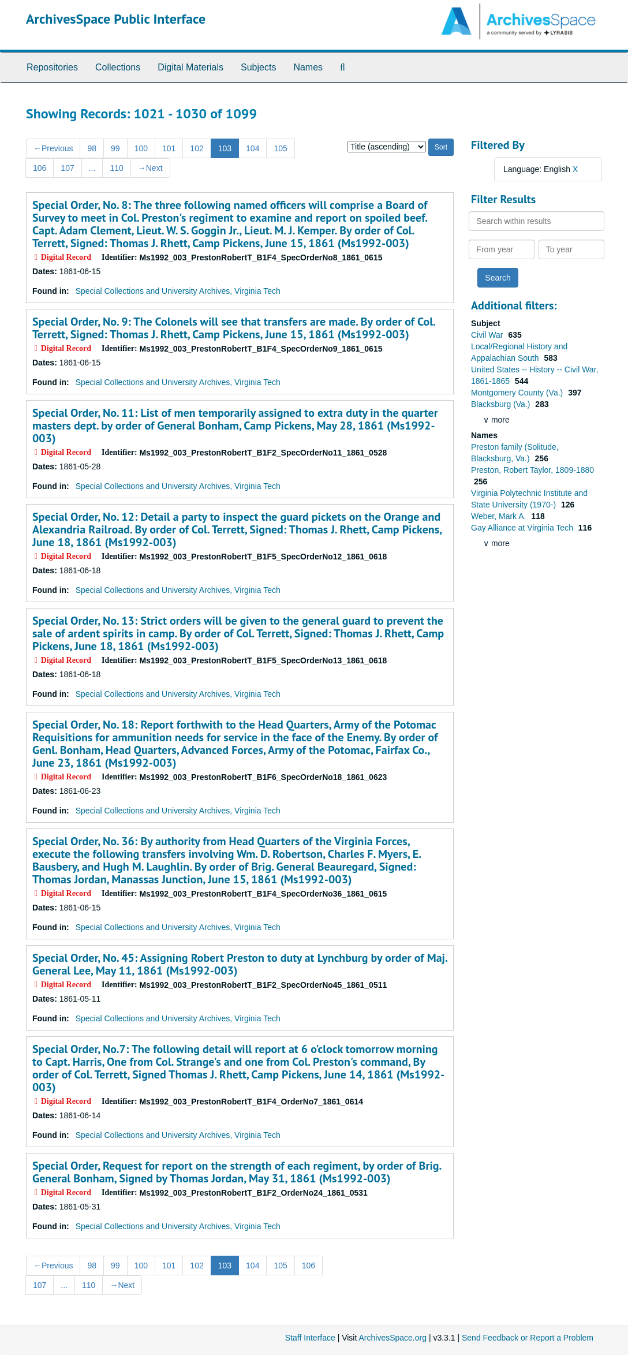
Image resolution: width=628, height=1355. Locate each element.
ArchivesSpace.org (392, 1337)
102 (196, 148)
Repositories (52, 67)
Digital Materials (190, 67)
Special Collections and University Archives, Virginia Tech (178, 291)
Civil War (488, 334)
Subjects (258, 67)
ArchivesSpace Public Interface (115, 19)
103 (224, 148)
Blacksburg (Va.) (501, 404)
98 (91, 148)
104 (252, 148)
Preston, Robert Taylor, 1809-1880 (532, 470)
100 (141, 148)
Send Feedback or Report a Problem (527, 1337)
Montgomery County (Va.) (518, 392)
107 (67, 168)
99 (115, 148)
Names (308, 67)
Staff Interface (310, 1337)
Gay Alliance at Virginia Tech (523, 527)
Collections (117, 67)
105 (280, 148)
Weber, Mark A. (499, 516)
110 (116, 168)
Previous (53, 148)
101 (168, 148)
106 (39, 168)
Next (150, 168)
